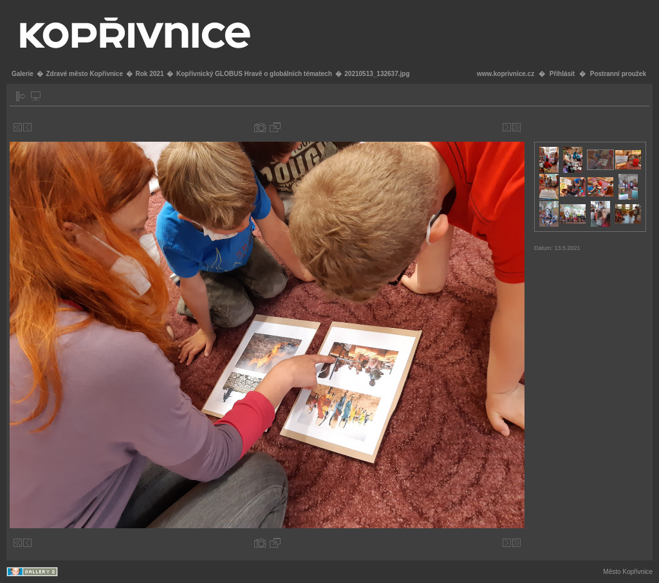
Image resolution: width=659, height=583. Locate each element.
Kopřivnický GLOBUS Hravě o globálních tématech (254, 73)
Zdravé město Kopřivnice (84, 73)
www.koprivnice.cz (505, 73)
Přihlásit (562, 73)
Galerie (22, 73)
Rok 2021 (150, 73)
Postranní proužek (618, 73)
